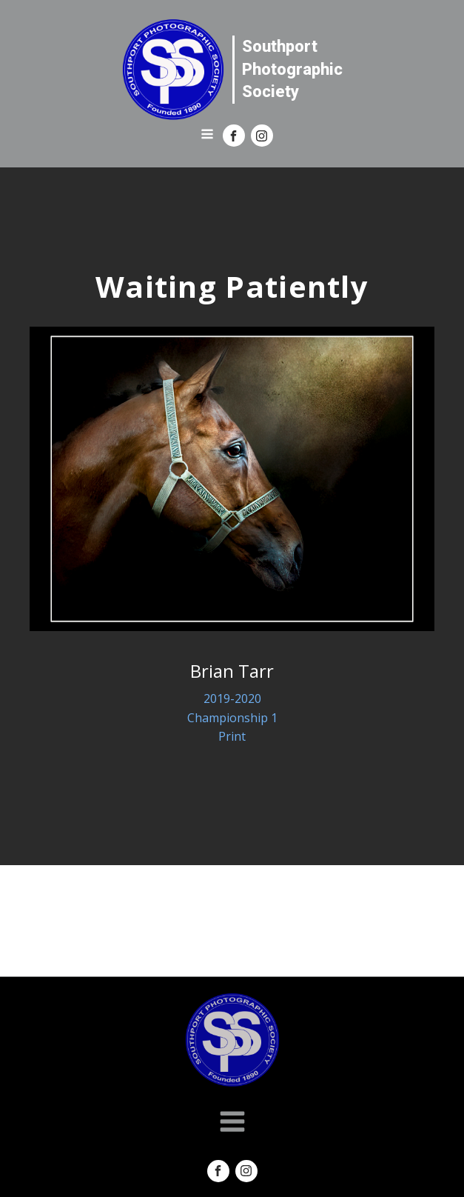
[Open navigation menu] (207, 135)
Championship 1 (232, 718)
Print (232, 736)
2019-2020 (232, 698)
